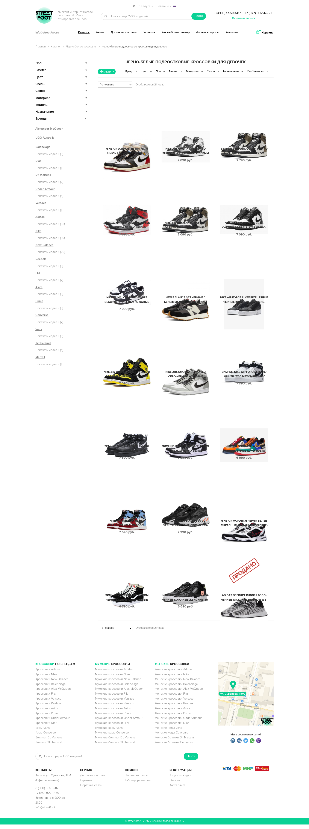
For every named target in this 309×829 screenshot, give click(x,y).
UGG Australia (45, 138)
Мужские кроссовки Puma (113, 718)
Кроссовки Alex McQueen (53, 693)
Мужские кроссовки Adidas (114, 674)
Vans (38, 329)
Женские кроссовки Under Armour (178, 722)
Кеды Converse (45, 737)
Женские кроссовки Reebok (174, 708)
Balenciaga (42, 147)
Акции (100, 32)
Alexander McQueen (49, 129)
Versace (40, 203)
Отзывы (175, 784)
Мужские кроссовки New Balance (118, 683)
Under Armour (45, 189)
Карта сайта (177, 789)
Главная (40, 46)
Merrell (40, 357)
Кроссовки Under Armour (52, 722)
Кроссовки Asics (46, 713)
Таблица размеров (138, 784)
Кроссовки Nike (46, 679)
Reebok (40, 259)
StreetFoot (44, 16)
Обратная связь (91, 789)
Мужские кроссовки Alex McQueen (119, 693)
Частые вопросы (207, 32)
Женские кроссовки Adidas (173, 674)
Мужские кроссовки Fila (111, 698)
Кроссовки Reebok (48, 708)
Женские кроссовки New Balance (178, 683)
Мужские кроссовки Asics (112, 713)
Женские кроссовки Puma (173, 718)
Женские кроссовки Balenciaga (176, 688)
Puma (39, 301)
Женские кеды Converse (171, 737)
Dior (38, 161)
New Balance (44, 245)
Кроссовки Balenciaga (50, 688)
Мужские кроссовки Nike (112, 679)
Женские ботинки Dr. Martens (174, 742)
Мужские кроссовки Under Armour (118, 722)
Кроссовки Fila (45, 698)
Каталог (83, 32)
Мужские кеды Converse (112, 737)
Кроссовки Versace (48, 703)
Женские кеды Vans (168, 732)
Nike (38, 231)
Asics (38, 287)
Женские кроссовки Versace (174, 703)
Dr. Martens (43, 175)
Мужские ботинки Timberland (115, 747)
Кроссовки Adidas (47, 674)
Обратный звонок (243, 18)
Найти (198, 16)
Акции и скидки (180, 780)
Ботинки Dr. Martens (48, 742)
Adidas (40, 217)
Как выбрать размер (176, 32)
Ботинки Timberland (48, 747)
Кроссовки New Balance (51, 683)
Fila (37, 273)
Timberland (43, 343)
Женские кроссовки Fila (171, 698)
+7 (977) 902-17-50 (258, 13)
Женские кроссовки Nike (172, 679)
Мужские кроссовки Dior (112, 727)
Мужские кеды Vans (109, 732)
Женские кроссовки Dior (172, 727)
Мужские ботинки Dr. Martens (115, 742)
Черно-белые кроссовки (81, 46)
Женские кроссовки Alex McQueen (179, 693)
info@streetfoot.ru (47, 32)
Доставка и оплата (123, 32)
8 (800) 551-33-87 (228, 13)
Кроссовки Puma (46, 718)
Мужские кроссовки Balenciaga (116, 688)
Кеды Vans (42, 732)
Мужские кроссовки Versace (114, 703)
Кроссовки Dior (45, 727)
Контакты (232, 32)
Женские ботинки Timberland (174, 747)
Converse (41, 315)
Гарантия (149, 32)
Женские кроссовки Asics (172, 713)
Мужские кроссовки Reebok (114, 708)
